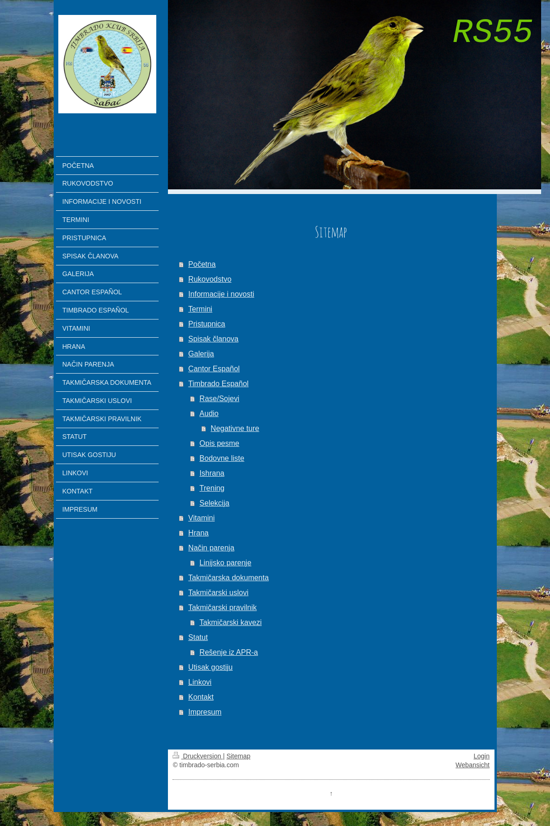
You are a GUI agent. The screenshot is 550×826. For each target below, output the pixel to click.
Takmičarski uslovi (218, 593)
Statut (198, 637)
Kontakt (201, 697)
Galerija (201, 354)
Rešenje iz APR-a (229, 652)
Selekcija (215, 503)
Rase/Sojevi (219, 399)
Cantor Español (214, 369)
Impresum (205, 712)
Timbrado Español (218, 384)
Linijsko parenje (225, 563)
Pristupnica (206, 324)
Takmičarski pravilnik (222, 607)
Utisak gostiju (210, 667)
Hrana (198, 533)
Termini (200, 309)
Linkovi (200, 682)
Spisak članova (213, 339)
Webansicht (473, 765)
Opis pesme (219, 443)
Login (481, 756)
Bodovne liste (222, 458)
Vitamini (201, 518)
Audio (209, 413)
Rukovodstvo (210, 279)
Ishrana (212, 473)
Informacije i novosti (221, 294)
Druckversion (198, 756)
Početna (202, 264)
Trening (212, 488)
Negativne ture (235, 428)
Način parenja (211, 548)
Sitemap (238, 756)
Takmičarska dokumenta (228, 578)
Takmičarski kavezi (231, 622)
